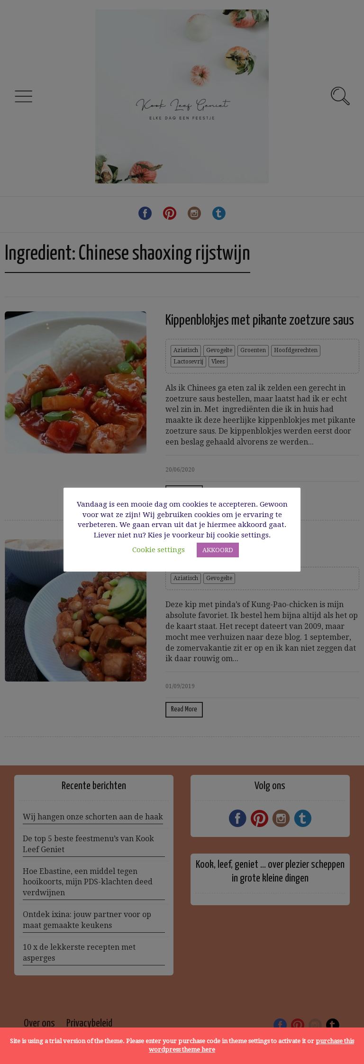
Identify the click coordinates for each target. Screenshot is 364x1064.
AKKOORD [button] (217, 550)
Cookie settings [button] (158, 550)
